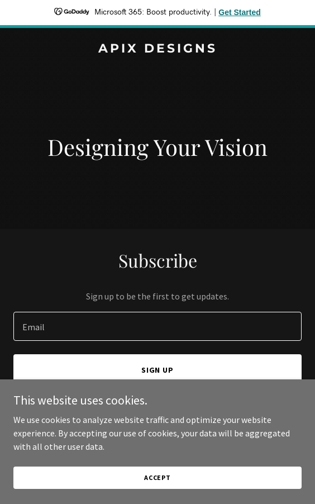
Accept (157, 492)
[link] (157, 49)
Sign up (157, 370)
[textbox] (157, 326)
